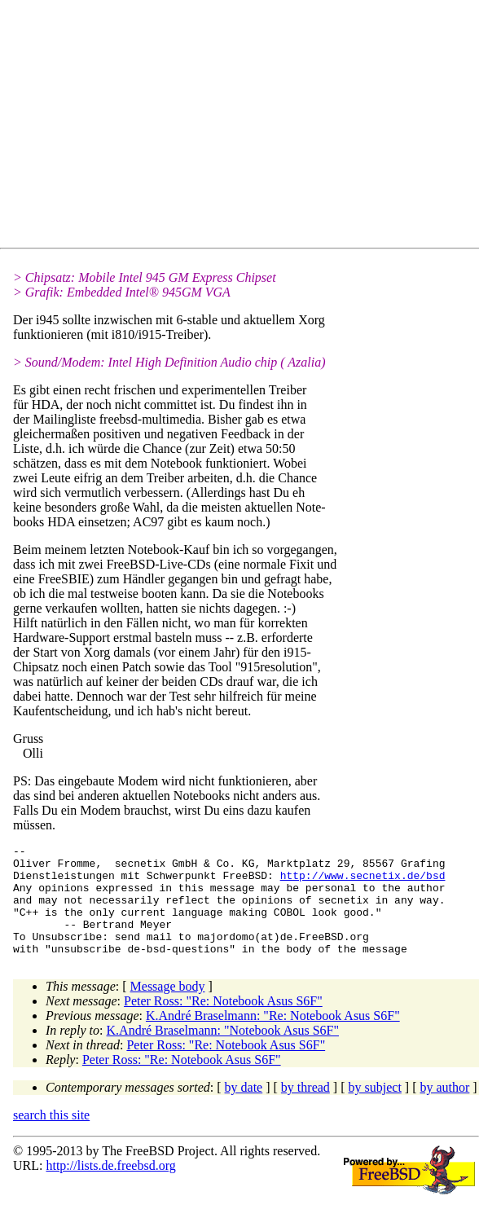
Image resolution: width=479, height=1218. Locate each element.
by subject (375, 1109)
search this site (51, 1137)
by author (444, 1109)
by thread (305, 1109)
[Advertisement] (246, 127)
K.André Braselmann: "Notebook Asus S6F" (223, 1052)
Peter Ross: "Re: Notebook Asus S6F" (223, 1023)
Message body (167, 1008)
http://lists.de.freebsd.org (110, 1187)
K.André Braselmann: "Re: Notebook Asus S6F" (273, 1037)
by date (244, 1109)
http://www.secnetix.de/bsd (363, 882)
